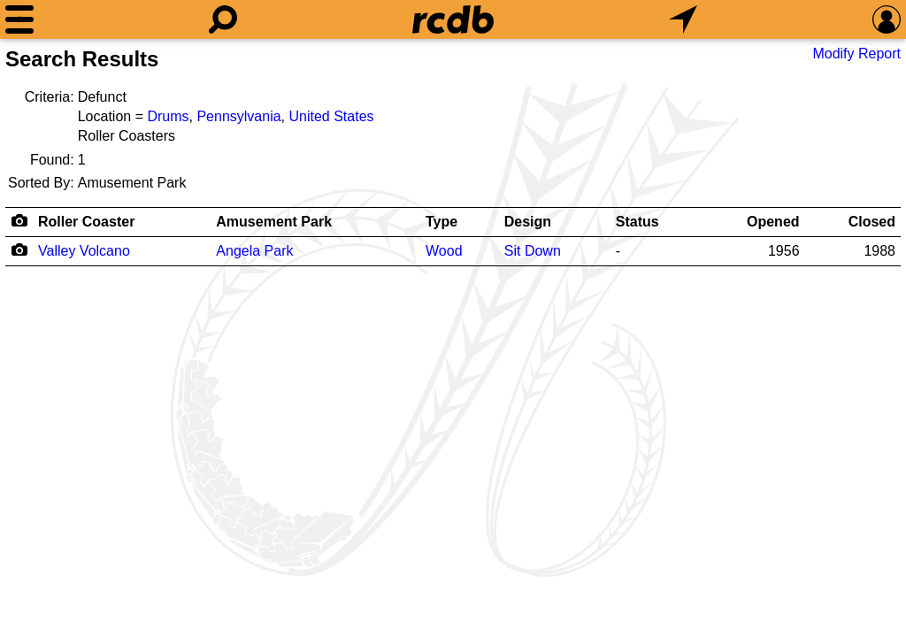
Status (637, 221)
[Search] (223, 19)
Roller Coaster (86, 221)
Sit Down (532, 250)
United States (331, 116)
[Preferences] (886, 19)
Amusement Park (274, 221)
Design (527, 221)
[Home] (453, 19)
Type (441, 221)
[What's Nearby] (683, 19)
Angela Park (254, 250)
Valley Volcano (84, 250)
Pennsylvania (238, 116)
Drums (167, 116)
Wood (444, 250)
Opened (773, 221)
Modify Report (856, 53)
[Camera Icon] (19, 249)
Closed (871, 221)
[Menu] (19, 19)
